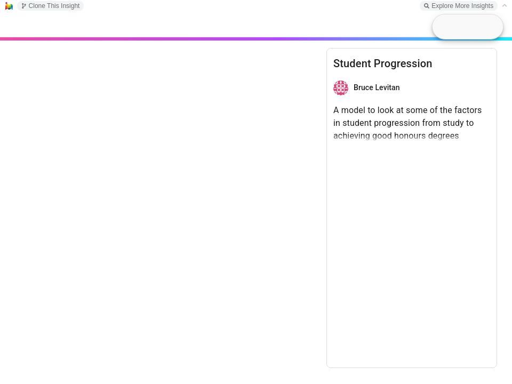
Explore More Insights (458, 6)
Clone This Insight (50, 6)
